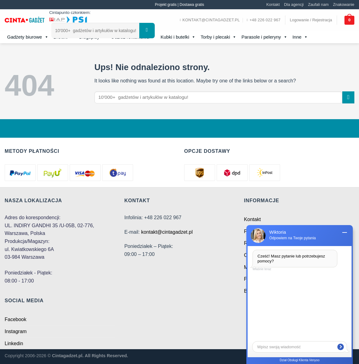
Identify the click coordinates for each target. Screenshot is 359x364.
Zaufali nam (318, 4)
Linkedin (14, 343)
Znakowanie (343, 4)
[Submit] (147, 30)
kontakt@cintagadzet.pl (167, 232)
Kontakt (272, 4)
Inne (300, 37)
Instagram (16, 331)
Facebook (15, 319)
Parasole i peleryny (264, 37)
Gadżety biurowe (28, 37)
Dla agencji (294, 4)
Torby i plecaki (218, 37)
